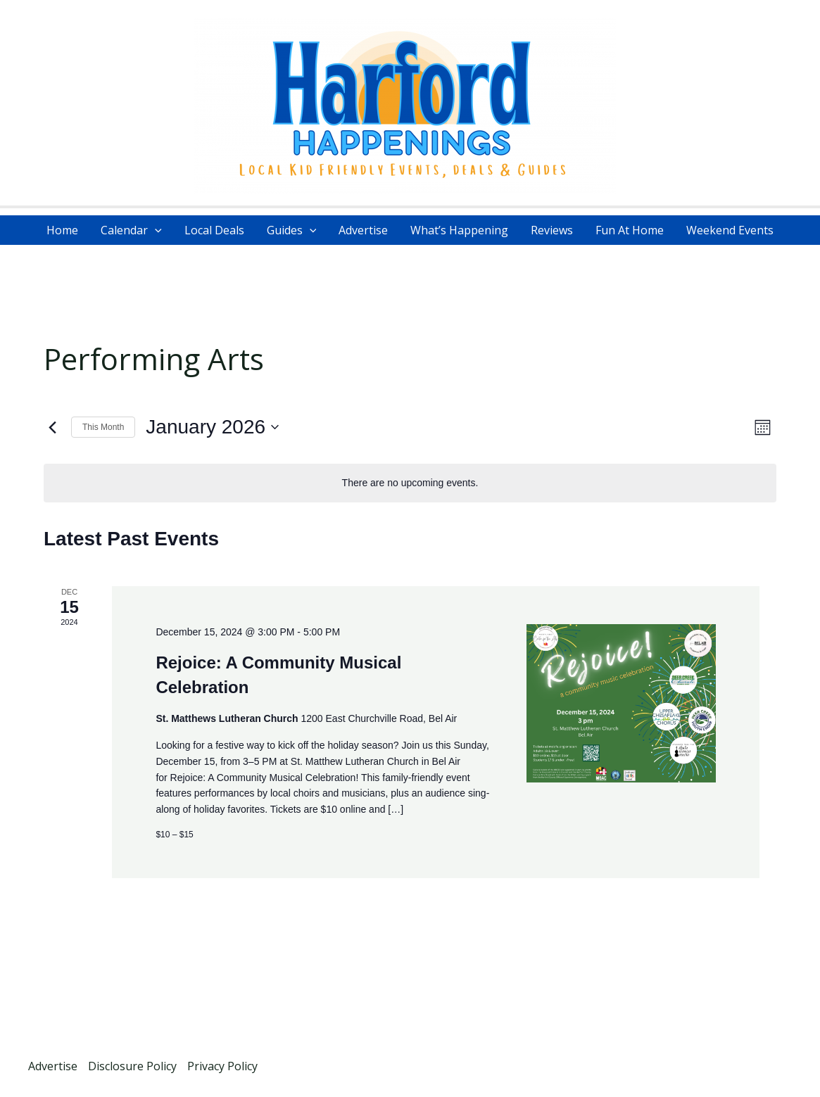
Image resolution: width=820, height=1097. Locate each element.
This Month (103, 427)
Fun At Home (629, 230)
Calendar (131, 230)
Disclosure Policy (132, 1066)
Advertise (363, 230)
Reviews (552, 230)
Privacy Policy (222, 1066)
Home (62, 230)
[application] (155, 230)
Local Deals (214, 230)
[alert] (410, 483)
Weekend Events (730, 230)
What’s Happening (459, 230)
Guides (292, 230)
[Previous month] (52, 427)
